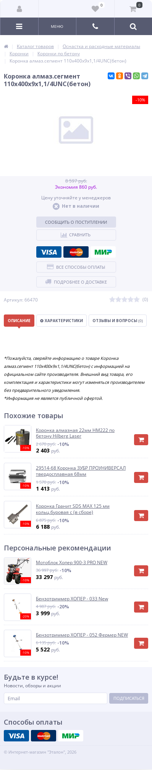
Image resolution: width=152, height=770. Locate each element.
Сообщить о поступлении (76, 222)
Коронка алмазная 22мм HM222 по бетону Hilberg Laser (75, 433)
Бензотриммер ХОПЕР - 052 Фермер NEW (82, 635)
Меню (57, 26)
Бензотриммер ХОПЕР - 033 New (72, 599)
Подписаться (128, 698)
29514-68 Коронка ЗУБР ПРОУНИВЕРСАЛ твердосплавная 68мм (81, 471)
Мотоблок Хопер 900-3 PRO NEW (71, 563)
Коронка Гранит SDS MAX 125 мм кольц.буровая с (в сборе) (73, 509)
